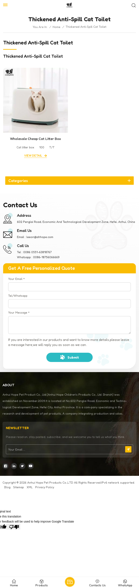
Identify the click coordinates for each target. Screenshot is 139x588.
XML (30, 487)
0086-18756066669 (46, 257)
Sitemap (18, 487)
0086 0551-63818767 (37, 252)
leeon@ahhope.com (39, 237)
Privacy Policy (44, 487)
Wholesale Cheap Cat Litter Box (35, 139)
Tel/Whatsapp (17, 295)
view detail (33, 155)
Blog (7, 487)
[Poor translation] (14, 526)
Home (56, 27)
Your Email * (16, 279)
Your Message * (19, 312)
